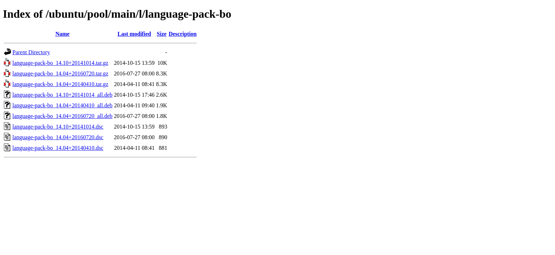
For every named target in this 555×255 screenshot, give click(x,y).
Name (62, 34)
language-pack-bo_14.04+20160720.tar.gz (60, 73)
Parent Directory (31, 52)
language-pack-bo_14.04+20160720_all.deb (62, 116)
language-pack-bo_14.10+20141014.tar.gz (60, 63)
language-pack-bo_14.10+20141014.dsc (57, 127)
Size (162, 34)
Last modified (134, 34)
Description (182, 34)
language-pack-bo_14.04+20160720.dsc (57, 137)
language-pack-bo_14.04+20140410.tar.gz (60, 84)
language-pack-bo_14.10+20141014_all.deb (62, 95)
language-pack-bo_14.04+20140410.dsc (57, 148)
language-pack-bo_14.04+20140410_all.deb (62, 105)
